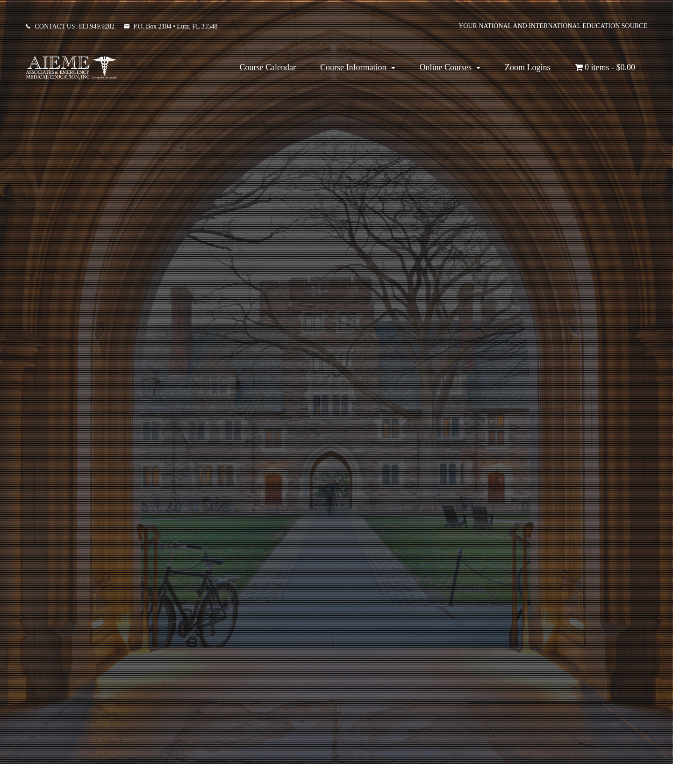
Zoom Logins (528, 67)
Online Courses (446, 67)
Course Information (353, 67)
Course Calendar (268, 67)
